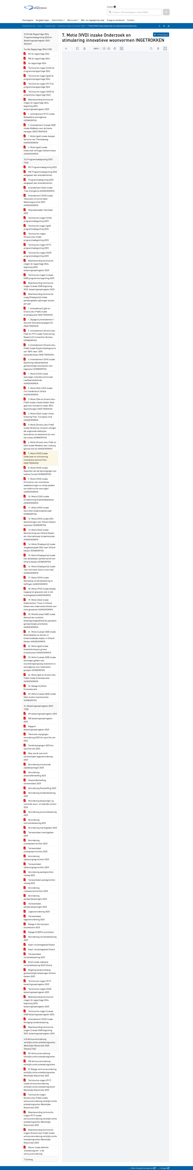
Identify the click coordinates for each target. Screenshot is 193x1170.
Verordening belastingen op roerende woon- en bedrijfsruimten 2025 (40, 804)
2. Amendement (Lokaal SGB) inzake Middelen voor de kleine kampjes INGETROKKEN (39, 128)
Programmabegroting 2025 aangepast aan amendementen (38, 181)
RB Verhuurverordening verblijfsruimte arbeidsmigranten (39, 1063)
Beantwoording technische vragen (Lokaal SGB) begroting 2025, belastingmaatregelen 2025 (39, 286)
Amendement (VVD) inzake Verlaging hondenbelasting (38, 1021)
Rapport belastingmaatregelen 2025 (36, 728)
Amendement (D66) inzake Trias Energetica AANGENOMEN (39, 189)
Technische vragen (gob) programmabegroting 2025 (37, 227)
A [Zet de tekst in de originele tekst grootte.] (159, 25)
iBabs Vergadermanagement (143, 1168)
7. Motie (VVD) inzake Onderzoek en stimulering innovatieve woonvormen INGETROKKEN (36, 458)
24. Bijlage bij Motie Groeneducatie (35, 687)
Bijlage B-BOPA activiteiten (39, 932)
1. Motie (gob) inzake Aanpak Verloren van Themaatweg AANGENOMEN (39, 139)
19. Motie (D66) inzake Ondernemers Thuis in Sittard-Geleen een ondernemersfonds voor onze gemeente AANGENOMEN (40, 604)
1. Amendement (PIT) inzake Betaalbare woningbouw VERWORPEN (39, 117)
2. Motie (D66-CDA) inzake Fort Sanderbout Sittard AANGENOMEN (38, 391)
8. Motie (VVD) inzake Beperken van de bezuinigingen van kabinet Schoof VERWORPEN (40, 470)
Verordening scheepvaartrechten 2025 (35, 842)
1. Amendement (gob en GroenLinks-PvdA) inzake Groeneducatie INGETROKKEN (38, 311)
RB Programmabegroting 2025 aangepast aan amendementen (40, 173)
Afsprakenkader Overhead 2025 (38, 211)
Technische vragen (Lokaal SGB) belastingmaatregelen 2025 (39, 1013)
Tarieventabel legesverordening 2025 (34, 918)
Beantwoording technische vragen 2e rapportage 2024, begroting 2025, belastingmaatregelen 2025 (38, 104)
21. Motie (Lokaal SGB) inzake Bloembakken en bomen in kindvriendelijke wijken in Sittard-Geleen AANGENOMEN (40, 636)
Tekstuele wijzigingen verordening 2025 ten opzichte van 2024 (39, 737)
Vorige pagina (161, 34)
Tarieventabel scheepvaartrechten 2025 (35, 850)
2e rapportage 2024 (35, 63)
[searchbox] (134, 12)
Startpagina (27, 20)
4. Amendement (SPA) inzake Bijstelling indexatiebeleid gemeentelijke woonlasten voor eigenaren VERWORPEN (39, 364)
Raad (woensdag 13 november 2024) (71, 26)
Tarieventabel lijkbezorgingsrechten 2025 (36, 866)
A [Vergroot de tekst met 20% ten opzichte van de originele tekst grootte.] (164, 25)
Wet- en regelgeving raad (92, 20)
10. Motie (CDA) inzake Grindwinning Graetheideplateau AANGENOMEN (39, 499)
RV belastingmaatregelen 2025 (40, 713)
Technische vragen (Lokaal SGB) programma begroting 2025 (39, 276)
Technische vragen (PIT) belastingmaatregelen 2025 (37, 983)
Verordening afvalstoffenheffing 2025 (35, 774)
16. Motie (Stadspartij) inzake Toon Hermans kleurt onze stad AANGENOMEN (39, 569)
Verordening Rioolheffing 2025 (40, 788)
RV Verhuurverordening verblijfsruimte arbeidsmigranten (39, 1055)
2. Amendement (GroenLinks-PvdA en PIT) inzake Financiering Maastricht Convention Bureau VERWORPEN (40, 335)
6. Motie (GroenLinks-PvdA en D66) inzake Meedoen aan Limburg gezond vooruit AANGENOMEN (40, 445)
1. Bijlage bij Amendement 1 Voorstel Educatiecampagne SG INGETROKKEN (39, 322)
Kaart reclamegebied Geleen (39, 944)
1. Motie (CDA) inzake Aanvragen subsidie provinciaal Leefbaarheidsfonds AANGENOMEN (38, 378)
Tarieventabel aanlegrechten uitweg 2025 (39, 881)
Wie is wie (72, 20)
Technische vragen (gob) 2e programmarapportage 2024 (38, 77)
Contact (130, 20)
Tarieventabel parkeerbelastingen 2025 (35, 905)
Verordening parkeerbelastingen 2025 (35, 897)
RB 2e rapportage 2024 (37, 58)
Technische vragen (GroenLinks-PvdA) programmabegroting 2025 (36, 236)
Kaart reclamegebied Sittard (39, 949)
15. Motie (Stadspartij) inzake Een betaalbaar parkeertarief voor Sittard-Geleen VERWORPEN (39, 558)
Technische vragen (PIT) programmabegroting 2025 (37, 246)
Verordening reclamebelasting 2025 (40, 938)
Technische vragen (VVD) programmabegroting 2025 (37, 254)
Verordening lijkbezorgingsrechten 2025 (36, 858)
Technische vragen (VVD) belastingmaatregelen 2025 (37, 990)
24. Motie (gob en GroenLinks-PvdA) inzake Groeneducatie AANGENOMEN (40, 678)
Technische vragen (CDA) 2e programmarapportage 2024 (39, 69)
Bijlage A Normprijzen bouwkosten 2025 (36, 926)
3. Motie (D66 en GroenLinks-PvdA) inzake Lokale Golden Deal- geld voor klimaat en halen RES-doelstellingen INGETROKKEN (39, 404)
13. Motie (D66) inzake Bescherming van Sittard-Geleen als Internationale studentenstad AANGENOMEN (39, 534)
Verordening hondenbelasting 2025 (39, 794)
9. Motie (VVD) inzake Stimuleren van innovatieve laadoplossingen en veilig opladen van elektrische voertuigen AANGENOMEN (39, 485)
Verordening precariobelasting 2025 (40, 813)
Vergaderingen (42, 20)
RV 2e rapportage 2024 (36, 53)
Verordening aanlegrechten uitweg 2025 (38, 873)
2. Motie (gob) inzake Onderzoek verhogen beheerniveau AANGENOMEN (40, 150)
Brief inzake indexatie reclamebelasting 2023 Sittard (38, 963)
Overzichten (57, 20)
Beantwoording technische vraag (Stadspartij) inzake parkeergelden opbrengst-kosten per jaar (39, 299)
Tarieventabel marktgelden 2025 (39, 834)
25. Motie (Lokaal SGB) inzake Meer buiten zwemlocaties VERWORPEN (40, 697)
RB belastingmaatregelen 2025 (38, 720)
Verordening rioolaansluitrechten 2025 (36, 889)
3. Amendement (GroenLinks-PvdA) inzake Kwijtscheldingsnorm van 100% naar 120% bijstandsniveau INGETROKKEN (40, 350)
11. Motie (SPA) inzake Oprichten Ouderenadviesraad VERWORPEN (37, 510)
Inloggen (164, 1168)
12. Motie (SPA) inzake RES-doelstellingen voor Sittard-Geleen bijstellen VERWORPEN (40, 521)
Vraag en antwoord (115, 20)
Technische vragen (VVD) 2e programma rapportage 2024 (39, 93)
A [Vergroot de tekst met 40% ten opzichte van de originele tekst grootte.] (169, 25)
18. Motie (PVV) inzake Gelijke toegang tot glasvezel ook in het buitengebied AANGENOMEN (40, 591)
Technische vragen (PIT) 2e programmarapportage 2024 (39, 85)
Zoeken (110, 6)
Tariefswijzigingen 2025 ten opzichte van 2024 (38, 747)
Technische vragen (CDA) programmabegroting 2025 (38, 219)
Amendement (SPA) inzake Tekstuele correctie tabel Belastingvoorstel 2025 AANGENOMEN (38, 200)
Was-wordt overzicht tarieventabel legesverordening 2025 (38, 756)
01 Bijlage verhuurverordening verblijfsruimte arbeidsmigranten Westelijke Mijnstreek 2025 (40, 1072)
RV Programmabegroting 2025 (40, 167)
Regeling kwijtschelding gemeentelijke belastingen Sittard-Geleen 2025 (40, 973)
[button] (166, 12)
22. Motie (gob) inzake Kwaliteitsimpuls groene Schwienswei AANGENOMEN (37, 649)
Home (39, 26)
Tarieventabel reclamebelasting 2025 (34, 956)
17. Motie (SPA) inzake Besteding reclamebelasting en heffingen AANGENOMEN (38, 580)
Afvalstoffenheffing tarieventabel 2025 (35, 782)
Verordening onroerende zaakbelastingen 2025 (37, 766)
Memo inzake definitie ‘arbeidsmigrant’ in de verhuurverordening (36, 1150)
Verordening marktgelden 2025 (40, 827)
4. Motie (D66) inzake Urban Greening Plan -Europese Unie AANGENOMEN (39, 416)
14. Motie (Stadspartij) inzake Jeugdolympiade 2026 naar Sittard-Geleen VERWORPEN (40, 547)
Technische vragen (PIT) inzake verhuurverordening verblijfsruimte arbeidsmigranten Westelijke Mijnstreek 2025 (39, 1085)
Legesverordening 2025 (37, 911)
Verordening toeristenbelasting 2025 (35, 821)
